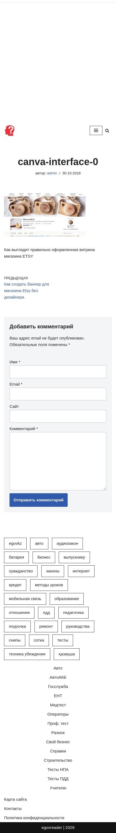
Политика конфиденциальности (34, 817)
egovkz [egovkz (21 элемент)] (15, 543)
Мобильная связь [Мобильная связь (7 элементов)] (25, 598)
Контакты (13, 808)
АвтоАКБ (58, 677)
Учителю (58, 788)
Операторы (58, 714)
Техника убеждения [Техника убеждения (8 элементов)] (27, 654)
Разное (58, 732)
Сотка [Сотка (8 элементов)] (39, 640)
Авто (58, 668)
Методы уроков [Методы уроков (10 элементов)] (49, 584)
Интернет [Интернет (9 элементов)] (81, 571)
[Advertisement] (58, 60)
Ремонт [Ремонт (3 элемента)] (46, 626)
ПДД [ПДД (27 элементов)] (46, 612)
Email (16, 384)
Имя (15, 362)
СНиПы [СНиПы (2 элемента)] (15, 640)
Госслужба (58, 686)
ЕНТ (58, 695)
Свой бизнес (58, 741)
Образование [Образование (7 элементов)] (67, 598)
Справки (58, 751)
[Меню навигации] (96, 130)
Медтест (58, 705)
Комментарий (24, 428)
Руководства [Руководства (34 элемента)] (78, 626)
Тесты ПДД (58, 778)
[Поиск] (107, 131)
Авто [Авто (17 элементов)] (39, 543)
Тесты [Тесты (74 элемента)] (62, 640)
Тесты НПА (58, 769)
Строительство (58, 760)
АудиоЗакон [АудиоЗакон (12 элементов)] (67, 543)
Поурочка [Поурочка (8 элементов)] (17, 626)
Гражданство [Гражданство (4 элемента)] (21, 571)
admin (52, 173)
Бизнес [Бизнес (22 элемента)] (43, 557)
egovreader (52, 827)
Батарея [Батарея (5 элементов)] (16, 557)
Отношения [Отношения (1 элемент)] (19, 612)
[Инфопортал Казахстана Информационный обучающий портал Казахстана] (9, 130)
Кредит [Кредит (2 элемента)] (15, 584)
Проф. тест (58, 723)
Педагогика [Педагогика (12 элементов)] (73, 612)
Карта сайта (15, 799)
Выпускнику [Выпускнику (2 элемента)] (74, 557)
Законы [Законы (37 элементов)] (52, 571)
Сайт (14, 406)
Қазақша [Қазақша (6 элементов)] (67, 654)
